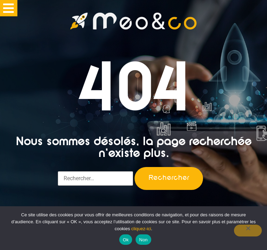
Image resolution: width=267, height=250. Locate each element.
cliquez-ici (141, 228)
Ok (126, 239)
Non (143, 239)
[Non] (248, 230)
